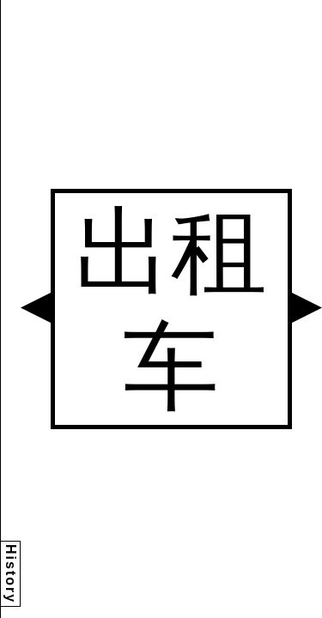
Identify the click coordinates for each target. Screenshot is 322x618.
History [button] (10, 573)
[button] (36, 308)
